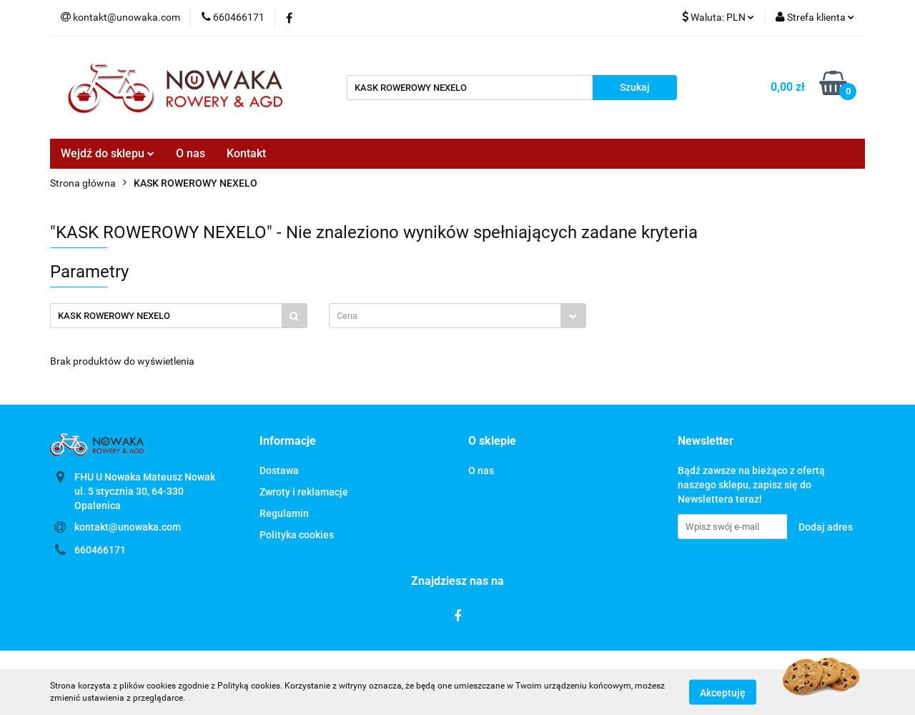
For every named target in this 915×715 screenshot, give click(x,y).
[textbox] (445, 315)
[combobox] (457, 315)
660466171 (100, 550)
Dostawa (279, 470)
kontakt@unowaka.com (127, 527)
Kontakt (246, 153)
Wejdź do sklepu (107, 153)
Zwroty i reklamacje (303, 492)
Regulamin (284, 513)
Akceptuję (723, 692)
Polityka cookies (296, 535)
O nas (190, 153)
